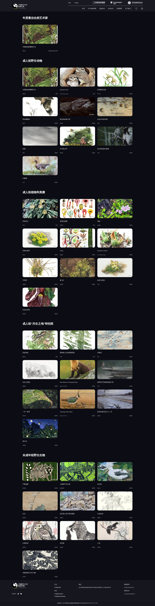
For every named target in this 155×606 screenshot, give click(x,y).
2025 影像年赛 (92, 8)
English (76, 2)
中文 (69, 2)
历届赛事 (119, 8)
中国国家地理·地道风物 (59, 596)
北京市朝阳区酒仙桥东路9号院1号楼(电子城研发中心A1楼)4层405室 (95, 587)
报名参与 (102, 8)
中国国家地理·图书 (58, 593)
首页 (83, 8)
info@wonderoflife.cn (129, 587)
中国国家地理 (57, 587)
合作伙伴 (110, 8)
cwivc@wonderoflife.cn (129, 593)
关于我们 (128, 8)
